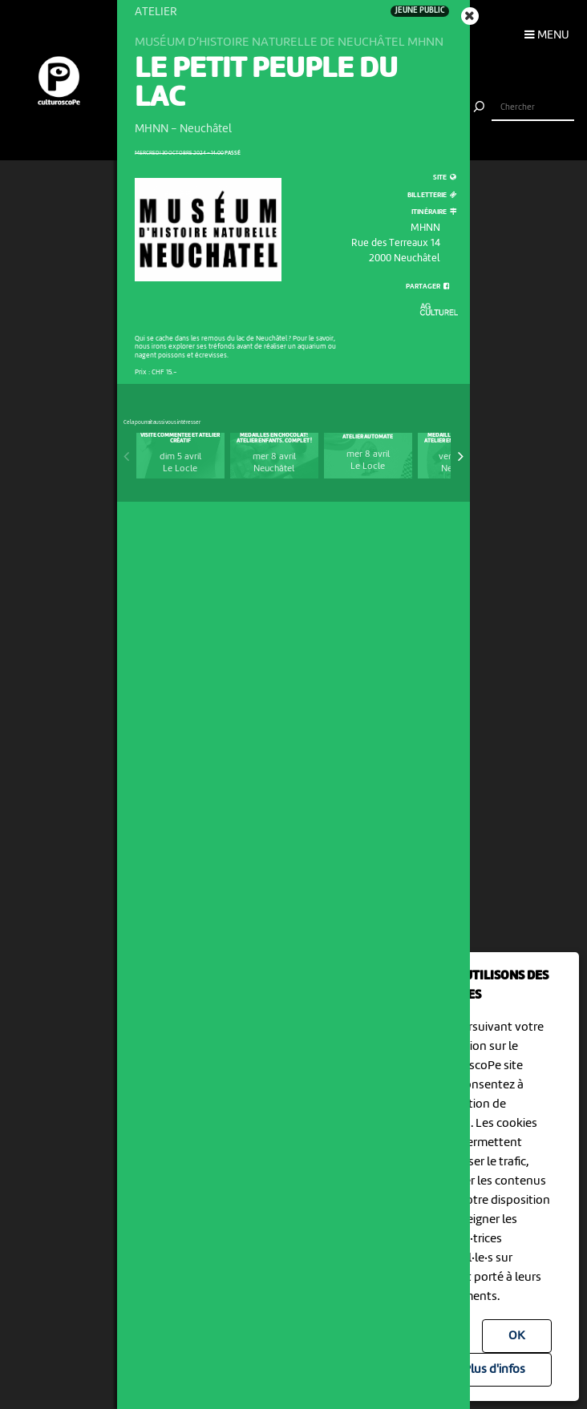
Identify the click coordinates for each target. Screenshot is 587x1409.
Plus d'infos (494, 1369)
